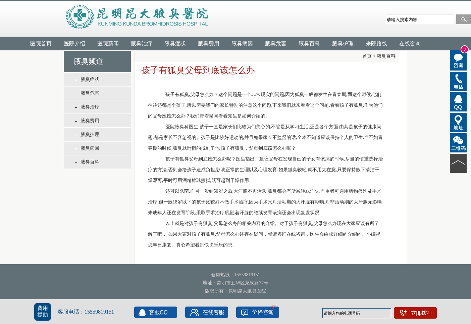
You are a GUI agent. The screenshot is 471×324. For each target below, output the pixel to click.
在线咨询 (410, 43)
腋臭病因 (242, 43)
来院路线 (376, 43)
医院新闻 (108, 43)
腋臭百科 (309, 43)
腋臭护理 (343, 43)
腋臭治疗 (141, 43)
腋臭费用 (208, 43)
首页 (367, 56)
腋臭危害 (275, 43)
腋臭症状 (175, 43)
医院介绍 (74, 43)
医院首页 (41, 43)
